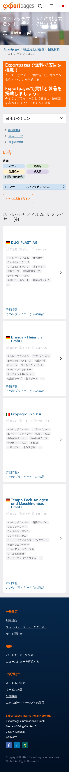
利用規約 (11, 620)
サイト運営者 (14, 633)
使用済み (14, 171)
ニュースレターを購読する (22, 661)
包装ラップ (15, 136)
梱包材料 (54, 49)
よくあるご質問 (15, 682)
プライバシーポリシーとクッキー (26, 627)
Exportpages (11, 49)
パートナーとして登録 (19, 655)
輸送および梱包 (33, 49)
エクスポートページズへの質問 (25, 702)
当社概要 (11, 696)
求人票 (37, 171)
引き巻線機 (15, 142)
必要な (37, 166)
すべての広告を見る (18, 198)
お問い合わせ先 (14, 176)
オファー (14, 166)
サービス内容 (14, 689)
